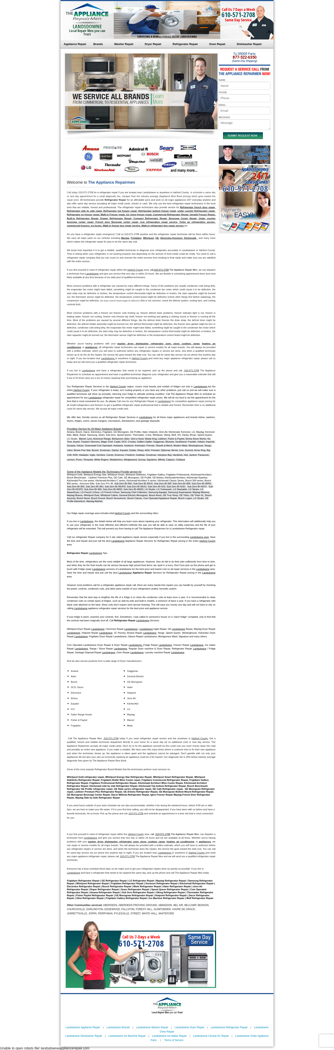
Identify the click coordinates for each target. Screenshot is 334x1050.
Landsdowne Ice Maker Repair (169, 1035)
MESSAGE (224, 117)
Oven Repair (217, 44)
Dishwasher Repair (249, 44)
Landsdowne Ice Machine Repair (127, 1035)
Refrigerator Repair (185, 44)
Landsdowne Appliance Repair (83, 1027)
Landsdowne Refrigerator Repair (229, 1027)
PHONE (223, 92)
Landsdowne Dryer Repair (189, 1027)
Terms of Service (173, 1040)
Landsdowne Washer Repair (152, 1027)
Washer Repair (124, 44)
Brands (98, 44)
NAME (222, 80)
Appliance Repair (75, 44)
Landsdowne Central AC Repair (211, 1035)
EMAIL (222, 105)
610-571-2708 (238, 14)
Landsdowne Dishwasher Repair (83, 1035)
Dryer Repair (153, 44)
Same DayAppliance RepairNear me (257, 154)
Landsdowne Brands (118, 1027)
